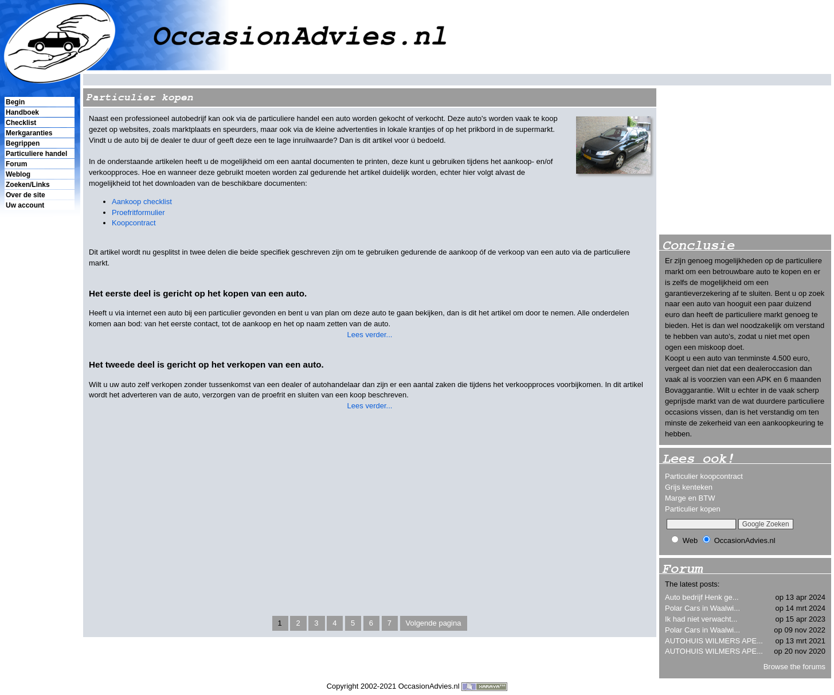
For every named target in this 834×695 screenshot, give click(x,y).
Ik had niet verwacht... (701, 619)
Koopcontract (134, 222)
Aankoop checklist (142, 201)
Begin (15, 102)
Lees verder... (370, 334)
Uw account (25, 205)
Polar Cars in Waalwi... (702, 608)
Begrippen (23, 143)
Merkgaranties (29, 133)
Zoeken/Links (28, 185)
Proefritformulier (138, 212)
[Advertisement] (39, 408)
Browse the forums (794, 666)
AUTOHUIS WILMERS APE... (714, 641)
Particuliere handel (36, 154)
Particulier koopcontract (704, 476)
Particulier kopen (693, 509)
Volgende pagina (433, 623)
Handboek (22, 112)
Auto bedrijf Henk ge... (702, 597)
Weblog (18, 174)
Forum (16, 164)
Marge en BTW (690, 498)
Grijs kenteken (688, 487)
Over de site (25, 195)
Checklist (21, 123)
